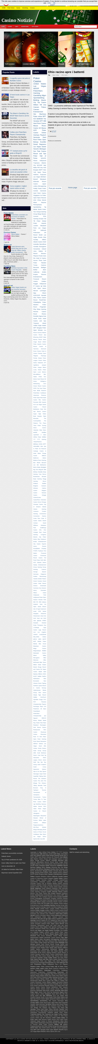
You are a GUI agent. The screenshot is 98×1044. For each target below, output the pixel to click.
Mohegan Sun (63, 942)
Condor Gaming (47, 885)
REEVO (44, 718)
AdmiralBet (36, 446)
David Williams (46, 888)
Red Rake (43, 723)
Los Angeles (42, 632)
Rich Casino (47, 980)
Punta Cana (42, 256)
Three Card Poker (42, 1009)
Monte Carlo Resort (38, 379)
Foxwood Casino (62, 900)
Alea (41, 446)
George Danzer (39, 572)
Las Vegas (39, 86)
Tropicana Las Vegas (51, 1014)
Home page (72, 188)
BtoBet (44, 483)
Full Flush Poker (35, 903)
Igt (41, 286)
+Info (49, 3)
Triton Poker (37, 425)
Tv (42, 799)
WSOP (36, 88)
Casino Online (39, 132)
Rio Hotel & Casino (39, 258)
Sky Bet (40, 762)
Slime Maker (15, 234)
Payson (44, 704)
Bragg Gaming (35, 872)
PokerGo (43, 390)
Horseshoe (36, 249)
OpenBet (35, 699)
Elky (39, 539)
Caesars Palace (39, 107)
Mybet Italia (42, 671)
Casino (10, 26)
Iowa (41, 604)
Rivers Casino (51, 982)
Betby (38, 467)
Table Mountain (40, 1004)
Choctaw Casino (38, 504)
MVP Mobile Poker (39, 641)
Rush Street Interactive (39, 741)
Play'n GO (43, 706)
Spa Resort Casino (39, 411)
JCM (39, 611)
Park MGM (36, 390)
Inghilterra (36, 365)
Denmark (43, 349)
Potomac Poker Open (37, 974)
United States (39, 84)
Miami (44, 293)
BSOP (41, 337)
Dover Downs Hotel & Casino (44, 890)
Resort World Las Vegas (48, 979)
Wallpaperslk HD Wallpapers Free (73, 1039)
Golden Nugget (40, 910)
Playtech (43, 135)
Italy (45, 165)
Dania (39, 520)
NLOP (35, 676)
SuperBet (36, 776)
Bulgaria (35, 486)
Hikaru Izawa (39, 592)
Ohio (34, 297)
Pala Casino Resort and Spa (39, 959)
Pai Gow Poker (41, 388)
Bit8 (45, 469)
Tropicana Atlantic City (37, 1014)
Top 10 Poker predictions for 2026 (11, 859)
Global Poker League (47, 908)
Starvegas (36, 774)
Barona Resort (37, 339)
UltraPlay (38, 804)
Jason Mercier (59, 923)
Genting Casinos (39, 569)
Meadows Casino (39, 646)
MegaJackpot (37, 650)
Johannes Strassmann (37, 925)
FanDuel (40, 551)
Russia (40, 237)
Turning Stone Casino (51, 1016)
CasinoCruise (37, 497)
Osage (41, 699)
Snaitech (43, 764)
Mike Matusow (49, 941)
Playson (35, 256)
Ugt (34, 804)
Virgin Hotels (42, 325)
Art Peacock (42, 448)
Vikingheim (36, 813)
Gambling (37, 95)
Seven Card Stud (38, 755)
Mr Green (46, 946)
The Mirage (34, 1007)
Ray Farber (36, 723)
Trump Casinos (39, 265)
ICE (34, 119)
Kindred (44, 623)
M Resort (46, 934)
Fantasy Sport (42, 353)
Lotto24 (35, 634)
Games (18, 8)
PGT (34, 702)
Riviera (44, 314)
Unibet (35, 325)
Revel (35, 314)
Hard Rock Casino (39, 123)
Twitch (44, 801)
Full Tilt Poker (45, 903)
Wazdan (35, 818)
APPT (44, 444)
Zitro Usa (39, 839)
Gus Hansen (42, 588)
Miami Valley (55, 75)
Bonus (44, 474)
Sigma (41, 316)
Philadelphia (37, 302)
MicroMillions (36, 374)
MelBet (44, 650)
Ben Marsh (36, 462)
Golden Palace (42, 578)
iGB (44, 839)
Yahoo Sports (50, 1031)
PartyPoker (42, 300)
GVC (34, 562)
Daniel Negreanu (39, 144)
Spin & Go (36, 771)
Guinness (36, 588)
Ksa (45, 625)
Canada (35, 246)
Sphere (44, 769)
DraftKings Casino (58, 890)
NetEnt (44, 676)
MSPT (41, 170)
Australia (36, 244)
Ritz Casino (42, 400)
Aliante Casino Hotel (39, 242)
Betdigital (43, 467)
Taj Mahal (48, 1004)
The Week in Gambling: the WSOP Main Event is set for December (19, 116)
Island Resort (42, 606)
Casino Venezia (39, 492)
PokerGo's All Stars (39, 709)
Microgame (36, 657)
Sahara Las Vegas (55, 985)
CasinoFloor (36, 500)
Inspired (35, 604)
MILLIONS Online (39, 637)
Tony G (43, 788)
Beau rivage (59, 862)
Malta (35, 167)
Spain (39, 172)
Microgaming (42, 186)
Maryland (43, 225)
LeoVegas (43, 290)
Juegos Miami (42, 367)
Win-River (36, 827)
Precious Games (10, 232)
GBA (44, 560)
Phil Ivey (40, 167)
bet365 (35, 432)
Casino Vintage (39, 495)
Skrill (34, 762)
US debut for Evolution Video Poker (12, 869)
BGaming (36, 337)
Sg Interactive (54, 992)
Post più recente (55, 188)
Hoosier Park (42, 599)
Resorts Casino (39, 311)
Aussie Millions (39, 455)
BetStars (43, 177)
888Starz (35, 444)
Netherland (36, 678)
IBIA (34, 602)
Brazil (39, 342)
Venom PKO (42, 806)
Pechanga (36, 706)
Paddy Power (37, 188)
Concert (35, 216)
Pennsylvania (37, 204)
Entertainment (37, 277)
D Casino (50, 887)
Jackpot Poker (45, 923)
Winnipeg (39, 829)
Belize (44, 458)
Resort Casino (41, 727)
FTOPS (35, 551)
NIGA (44, 674)
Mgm (44, 95)
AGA (34, 200)
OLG (44, 383)
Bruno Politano (63, 872)
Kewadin (35, 623)
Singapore (36, 195)
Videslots (35, 430)
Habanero (40, 362)
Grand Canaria (37, 581)
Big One (35, 469)
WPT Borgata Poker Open (45, 1029)
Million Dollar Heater (39, 664)
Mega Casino (39, 648)
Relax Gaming (41, 309)
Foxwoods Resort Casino (54, 901)
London (35, 225)
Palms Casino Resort (55, 959)
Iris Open (58, 920)
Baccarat (36, 267)
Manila (35, 643)
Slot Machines (39, 114)
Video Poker (37, 808)
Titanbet (43, 263)
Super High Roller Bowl (54, 1002)
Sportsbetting (38, 98)
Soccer (35, 260)
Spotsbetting (37, 207)
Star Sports (43, 771)
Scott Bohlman (41, 753)
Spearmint (36, 769)
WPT (44, 116)
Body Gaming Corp (62, 869)
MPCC (35, 639)
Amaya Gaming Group (56, 855)
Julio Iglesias (37, 620)
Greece (35, 585)
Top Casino (35, 26)
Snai (44, 316)
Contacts (32, 8)
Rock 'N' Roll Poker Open (38, 984)
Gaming (36, 93)
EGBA (44, 272)
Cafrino (44, 488)
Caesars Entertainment (55, 874)
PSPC (35, 388)
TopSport (35, 790)
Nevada (43, 295)
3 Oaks (43, 434)
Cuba (42, 518)
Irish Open (37, 288)
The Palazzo (52, 1007)
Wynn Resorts (41, 198)
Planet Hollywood (39, 160)
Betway (35, 142)
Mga (34, 293)
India (44, 286)
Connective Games (39, 516)
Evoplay (44, 548)
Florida (35, 358)
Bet (38, 465)
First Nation (43, 900)
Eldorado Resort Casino (60, 891)
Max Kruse (42, 643)
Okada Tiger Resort (39, 695)
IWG (40, 602)
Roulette (36, 316)
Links (16, 26)
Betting (36, 100)
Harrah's (36, 149)
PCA (45, 699)
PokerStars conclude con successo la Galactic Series (19, 216)
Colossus (35, 511)
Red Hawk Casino (62, 975)
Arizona (39, 332)
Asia (44, 167)
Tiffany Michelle (37, 785)
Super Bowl (42, 774)
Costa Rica (36, 518)
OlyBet (35, 697)
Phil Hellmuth (39, 230)
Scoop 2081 (59, 989)
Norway (44, 688)
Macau (43, 128)
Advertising (25, 8)
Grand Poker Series (49, 912)
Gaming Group (42, 567)
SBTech (35, 743)
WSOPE (43, 158)
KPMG (44, 620)
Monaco (43, 253)
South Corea (39, 767)
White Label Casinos (46, 1024)
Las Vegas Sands (39, 146)
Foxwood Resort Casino (38, 901)
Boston (44, 214)
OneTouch (43, 697)
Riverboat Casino (40, 982)
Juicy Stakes (38, 251)
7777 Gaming (41, 439)
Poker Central (45, 966)
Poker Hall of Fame (56, 966)
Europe (41, 218)
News (35, 202)
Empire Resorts (39, 274)
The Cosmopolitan (41, 1006)
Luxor (39, 372)
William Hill (37, 105)
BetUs (35, 467)
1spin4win (36, 434)
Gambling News (9, 266)
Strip (44, 237)
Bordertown (36, 476)
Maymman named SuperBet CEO (11, 873)
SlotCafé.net (8, 285)
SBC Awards (42, 402)
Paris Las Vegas (39, 228)
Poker (36, 78)
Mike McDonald (59, 941)
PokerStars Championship (47, 972)
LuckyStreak (42, 634)
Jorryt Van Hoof (51, 925)
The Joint (40, 781)
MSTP (44, 639)
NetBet (39, 676)
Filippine (35, 355)
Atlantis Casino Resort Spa (42, 859)
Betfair (35, 270)
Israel (34, 611)
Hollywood (43, 283)
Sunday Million (39, 239)
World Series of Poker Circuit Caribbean (39, 832)
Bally (44, 337)
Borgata (35, 170)
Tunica (44, 797)
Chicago (44, 502)
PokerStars (38, 91)
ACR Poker (39, 130)
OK (54, 3)
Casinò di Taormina (36, 878)
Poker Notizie (10, 8)
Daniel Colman (63, 887)
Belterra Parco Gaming (39, 460)
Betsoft (35, 179)
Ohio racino (64, 75)
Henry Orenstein (39, 590)
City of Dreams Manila (49, 883)
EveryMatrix (36, 548)
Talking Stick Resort (58, 1004)
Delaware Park (56, 888)
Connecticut (42, 513)
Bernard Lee (61, 864)
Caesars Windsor (40, 876)
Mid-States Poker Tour (37, 941)
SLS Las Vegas (37, 404)
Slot (45, 409)
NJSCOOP (36, 295)
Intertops (36, 135)
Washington (36, 815)
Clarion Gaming (39, 509)
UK (40, 128)
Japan (44, 184)
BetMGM (40, 119)
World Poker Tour (35, 1028)
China (39, 200)
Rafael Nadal (42, 720)
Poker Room (48, 968)
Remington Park (63, 977)
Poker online (37, 116)
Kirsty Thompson (38, 625)
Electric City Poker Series (38, 893)
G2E (41, 560)
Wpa (41, 834)
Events (44, 546)
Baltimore (36, 458)
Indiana (44, 602)
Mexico (44, 372)
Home (3, 26)
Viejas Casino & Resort (44, 1021)
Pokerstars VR (39, 232)
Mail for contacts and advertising (79, 852)
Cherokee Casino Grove (47, 882)
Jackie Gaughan (35, 923)
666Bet (44, 437)
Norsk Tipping (42, 683)
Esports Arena (52, 896)
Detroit (44, 200)
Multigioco (43, 381)
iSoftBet (44, 432)
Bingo (39, 214)
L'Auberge (36, 627)
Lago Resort (42, 630)
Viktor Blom (42, 430)
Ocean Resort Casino (39, 386)
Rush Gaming (42, 739)
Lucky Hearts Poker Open (59, 932)
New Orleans (42, 951)
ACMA (40, 444)
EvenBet (43, 142)
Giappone (43, 574)
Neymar (43, 202)
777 (34, 439)
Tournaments (36, 797)
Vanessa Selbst (46, 1019)
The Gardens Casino (54, 1006)
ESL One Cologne (41, 896)
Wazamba (43, 815)
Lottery (35, 186)
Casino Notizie (17, 20)
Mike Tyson (42, 662)
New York (50, 951)
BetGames (43, 465)
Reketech (36, 725)
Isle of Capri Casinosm (39, 609)
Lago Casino (60, 928)
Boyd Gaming (37, 479)
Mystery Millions (37, 674)
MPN (39, 639)
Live (34, 632)
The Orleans (42, 783)
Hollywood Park (39, 595)
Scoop (39, 750)
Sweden (39, 416)
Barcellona (42, 244)
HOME (3, 8)
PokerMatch (36, 711)
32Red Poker (37, 437)
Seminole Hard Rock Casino (45, 990)
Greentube (43, 585)
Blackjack (43, 179)
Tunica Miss (36, 799)
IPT (45, 362)
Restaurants (36, 729)
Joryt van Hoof (41, 618)
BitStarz (35, 472)
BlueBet (40, 472)
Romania (35, 402)
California (36, 272)
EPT (41, 121)
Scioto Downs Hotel (43, 989)
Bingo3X (41, 469)
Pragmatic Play (48, 974)
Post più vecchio (90, 188)
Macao (35, 126)
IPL (37, 602)
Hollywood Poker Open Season (46, 917)
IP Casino (36, 286)
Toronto (44, 790)
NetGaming (36, 383)
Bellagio (43, 267)
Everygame (42, 246)
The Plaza (42, 423)
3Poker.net (8, 245)
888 (45, 121)
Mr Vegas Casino (54, 946)
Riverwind (43, 734)
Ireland (44, 249)
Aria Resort (42, 857)
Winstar (40, 330)
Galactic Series (41, 562)
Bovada (44, 476)
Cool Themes (44, 1039)
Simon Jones (42, 760)
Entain (35, 541)
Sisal (41, 409)
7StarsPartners (37, 441)
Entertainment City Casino (52, 895)
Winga (35, 829)
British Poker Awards (51, 872)
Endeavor (43, 539)
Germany (35, 574)
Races (35, 720)
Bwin (44, 270)
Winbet (44, 827)
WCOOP (39, 165)
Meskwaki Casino (39, 653)
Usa (44, 105)
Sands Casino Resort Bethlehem (39, 407)
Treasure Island (39, 323)
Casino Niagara (39, 490)
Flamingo (43, 355)
